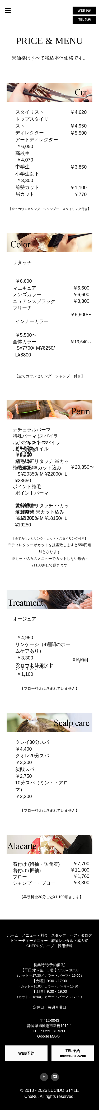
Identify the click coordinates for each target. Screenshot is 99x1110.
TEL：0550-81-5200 (49, 1031)
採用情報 (65, 946)
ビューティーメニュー (29, 940)
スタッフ (58, 935)
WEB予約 (84, 10)
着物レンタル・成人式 (69, 940)
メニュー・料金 (35, 935)
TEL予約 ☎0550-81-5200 (72, 1053)
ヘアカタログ (81, 935)
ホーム (12, 935)
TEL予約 (84, 19)
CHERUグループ (40, 946)
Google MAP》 (49, 1036)
